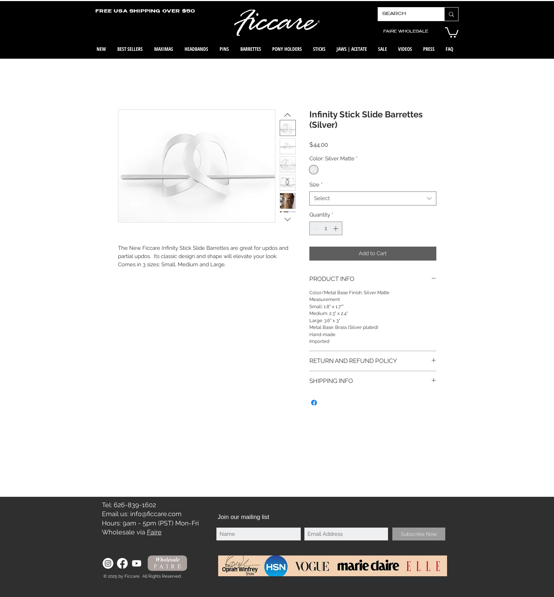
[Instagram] (108, 563)
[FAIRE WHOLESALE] (406, 32)
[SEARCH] (405, 14)
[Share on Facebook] (314, 402)
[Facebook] (122, 563)
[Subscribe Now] (418, 534)
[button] (452, 32)
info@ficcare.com (156, 514)
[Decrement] (315, 228)
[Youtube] (136, 563)
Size (316, 184)
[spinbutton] (326, 228)
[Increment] (336, 228)
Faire (154, 532)
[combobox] (372, 198)
